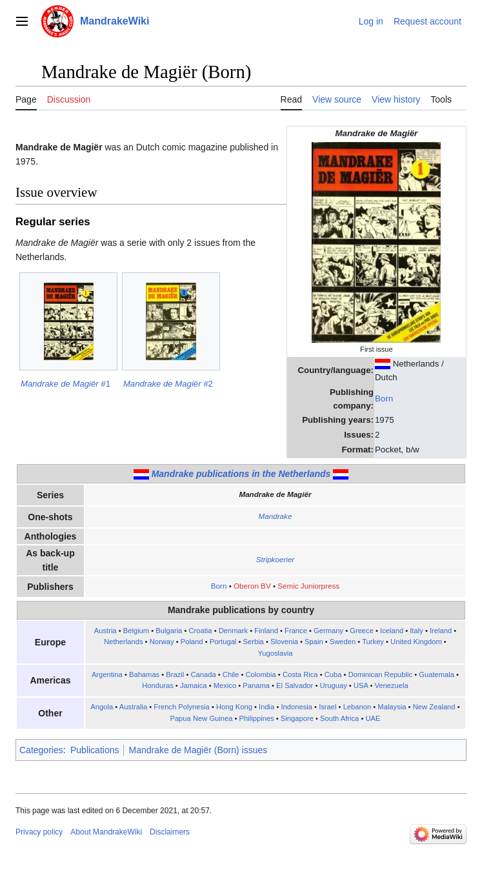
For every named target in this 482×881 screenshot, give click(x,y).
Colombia (260, 674)
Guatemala (436, 674)
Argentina (107, 674)
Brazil (175, 674)
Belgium (136, 630)
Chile (231, 674)
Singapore (297, 718)
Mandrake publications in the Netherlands (241, 474)
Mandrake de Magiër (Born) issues (197, 750)
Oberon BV (252, 586)
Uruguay (332, 685)
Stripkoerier (275, 559)
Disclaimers (170, 831)
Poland (192, 641)
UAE (372, 718)
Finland (266, 630)
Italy (416, 630)
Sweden (343, 641)
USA (361, 685)
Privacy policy (39, 831)
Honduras (158, 685)
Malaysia (391, 707)
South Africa (339, 718)
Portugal (223, 641)
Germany (328, 630)
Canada (203, 674)
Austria (105, 630)
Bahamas (144, 674)
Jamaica (193, 685)
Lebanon (357, 707)
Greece (362, 630)
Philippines (256, 718)
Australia (133, 707)
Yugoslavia (274, 653)
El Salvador (294, 685)
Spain (314, 641)
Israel (327, 707)
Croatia (200, 630)
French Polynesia (181, 707)
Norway (162, 641)
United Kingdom (416, 641)
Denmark (233, 630)
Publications (94, 750)
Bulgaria (169, 630)
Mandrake (275, 516)
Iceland (391, 630)
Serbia (253, 641)
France (296, 630)
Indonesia (296, 707)
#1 (65, 384)
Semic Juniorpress (308, 586)
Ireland (441, 630)
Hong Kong (234, 707)
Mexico (225, 685)
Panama (256, 685)
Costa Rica (300, 674)
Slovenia (284, 641)
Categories (41, 750)
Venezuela (391, 685)
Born (384, 398)
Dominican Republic (380, 674)
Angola (101, 707)
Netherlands (123, 641)
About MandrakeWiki (106, 831)
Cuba (333, 674)
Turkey (373, 641)
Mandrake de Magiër (275, 494)
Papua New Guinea (201, 718)
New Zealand (434, 707)
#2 (168, 384)
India (266, 707)
